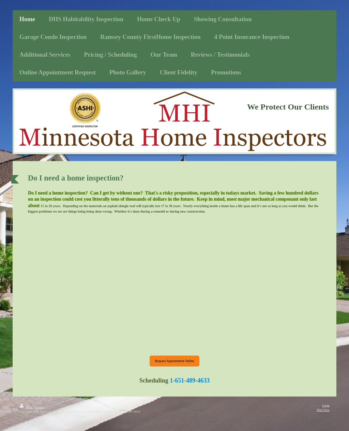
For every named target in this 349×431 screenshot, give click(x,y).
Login (326, 405)
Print (26, 407)
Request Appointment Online (174, 361)
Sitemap (39, 407)
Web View (323, 410)
